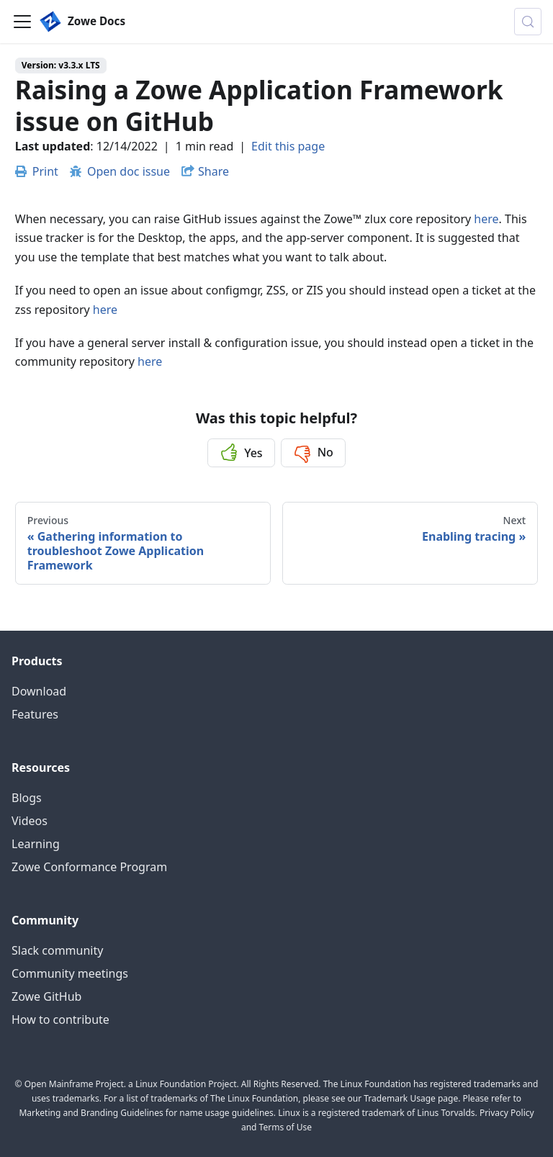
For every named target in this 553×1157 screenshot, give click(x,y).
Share (213, 171)
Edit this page (288, 146)
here (486, 219)
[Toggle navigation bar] (22, 21)
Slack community (57, 950)
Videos (30, 821)
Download (39, 691)
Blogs (27, 798)
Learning (36, 844)
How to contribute (60, 1019)
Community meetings (70, 973)
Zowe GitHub (46, 996)
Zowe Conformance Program (89, 867)
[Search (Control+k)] (527, 21)
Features (35, 714)
